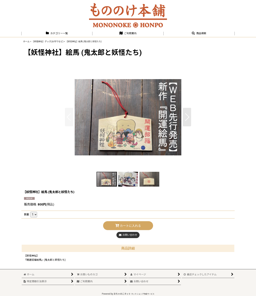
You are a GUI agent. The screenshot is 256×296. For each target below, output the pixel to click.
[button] (199, 33)
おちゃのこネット (122, 294)
